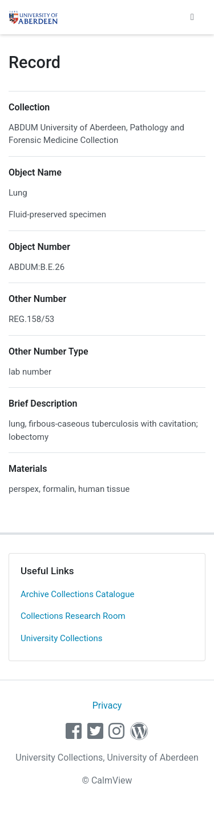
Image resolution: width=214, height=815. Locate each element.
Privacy (107, 705)
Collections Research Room (73, 616)
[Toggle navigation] (192, 17)
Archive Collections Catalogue (77, 594)
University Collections (62, 638)
